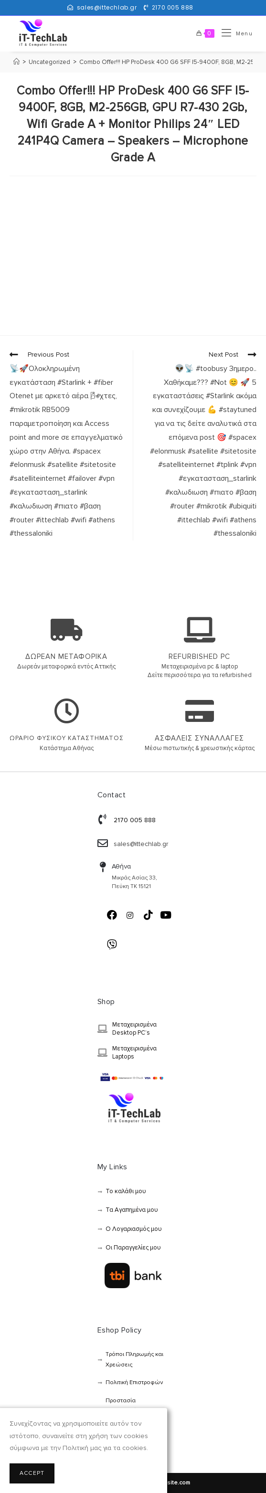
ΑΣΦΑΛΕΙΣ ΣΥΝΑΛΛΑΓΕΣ (199, 738)
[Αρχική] (16, 62)
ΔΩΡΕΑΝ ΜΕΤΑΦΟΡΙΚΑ (66, 656)
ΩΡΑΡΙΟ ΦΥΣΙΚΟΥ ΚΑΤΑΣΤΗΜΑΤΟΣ (67, 738)
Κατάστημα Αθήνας (67, 748)
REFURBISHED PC (199, 656)
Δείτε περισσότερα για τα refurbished (200, 675)
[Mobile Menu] (233, 34)
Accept (32, 1473)
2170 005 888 (172, 7)
